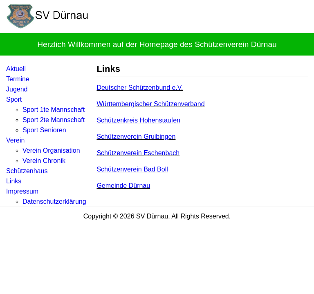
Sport (14, 99)
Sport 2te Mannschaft (53, 119)
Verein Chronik (43, 160)
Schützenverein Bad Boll (132, 169)
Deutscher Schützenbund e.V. (139, 87)
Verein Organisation (51, 150)
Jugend (17, 89)
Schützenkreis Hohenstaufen (138, 120)
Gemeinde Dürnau (123, 185)
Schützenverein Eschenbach (137, 152)
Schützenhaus (26, 170)
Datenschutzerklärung (54, 201)
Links (13, 181)
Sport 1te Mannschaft (53, 109)
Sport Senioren (44, 130)
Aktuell (16, 68)
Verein (15, 140)
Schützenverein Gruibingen (135, 136)
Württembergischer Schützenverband (150, 103)
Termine (17, 79)
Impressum (22, 191)
